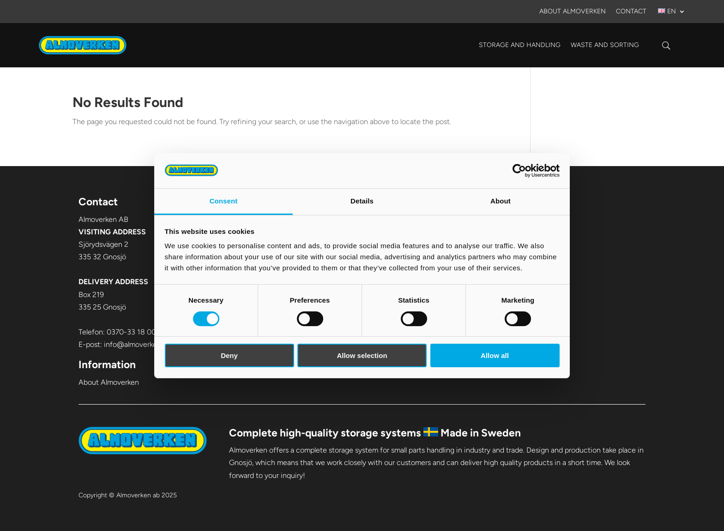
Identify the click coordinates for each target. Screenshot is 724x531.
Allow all (495, 355)
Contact (631, 11)
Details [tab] (362, 201)
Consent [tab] (224, 201)
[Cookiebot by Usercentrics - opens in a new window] (519, 171)
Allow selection (362, 355)
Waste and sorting (605, 45)
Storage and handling (520, 45)
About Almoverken (572, 11)
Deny (229, 355)
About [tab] (500, 201)
